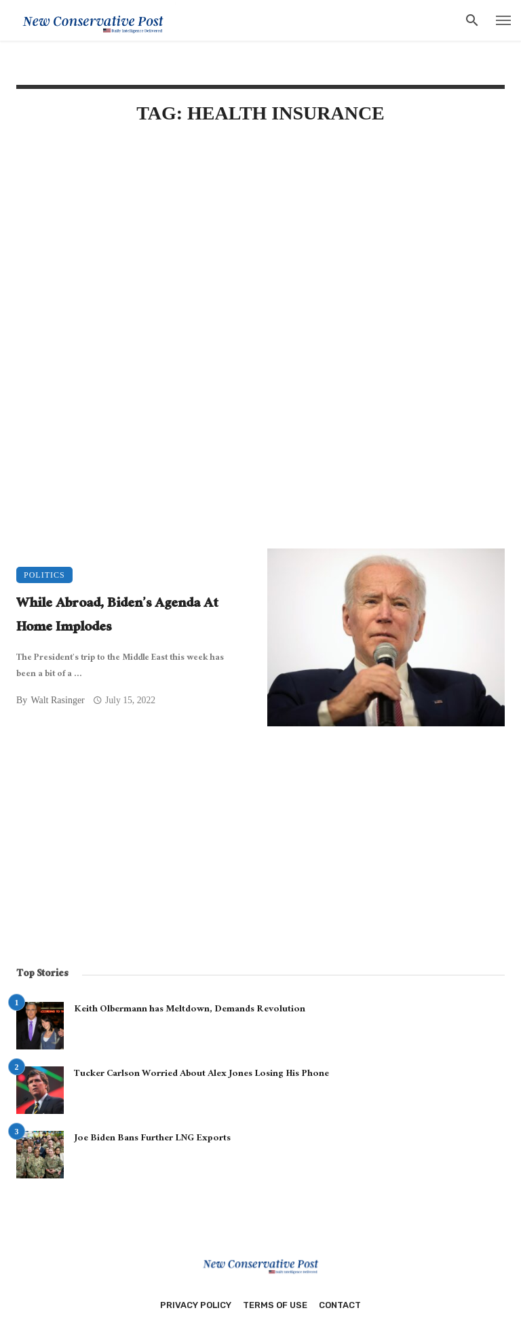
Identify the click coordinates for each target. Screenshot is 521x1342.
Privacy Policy (195, 1305)
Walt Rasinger (57, 700)
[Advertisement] (260, 252)
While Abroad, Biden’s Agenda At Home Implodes (117, 616)
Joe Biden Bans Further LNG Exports (152, 1139)
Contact (340, 1305)
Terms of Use (275, 1305)
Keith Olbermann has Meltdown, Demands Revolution (189, 1010)
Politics (44, 575)
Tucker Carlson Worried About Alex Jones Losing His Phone (201, 1074)
